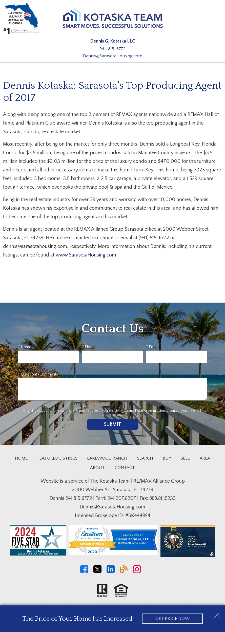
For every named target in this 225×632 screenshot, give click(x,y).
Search (145, 458)
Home (21, 458)
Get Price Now (172, 618)
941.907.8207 (122, 498)
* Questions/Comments (38, 374)
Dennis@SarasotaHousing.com (112, 55)
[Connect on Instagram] (137, 572)
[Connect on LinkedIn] (111, 572)
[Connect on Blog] (124, 572)
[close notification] (217, 613)
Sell (185, 458)
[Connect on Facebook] (84, 572)
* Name (24, 347)
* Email (152, 347)
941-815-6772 (112, 48)
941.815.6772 (79, 498)
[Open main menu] (216, 20)
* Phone (88, 347)
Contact (125, 467)
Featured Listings (57, 458)
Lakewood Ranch (107, 458)
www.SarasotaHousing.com (86, 255)
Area (205, 458)
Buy (167, 458)
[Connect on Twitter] (97, 572)
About (97, 467)
